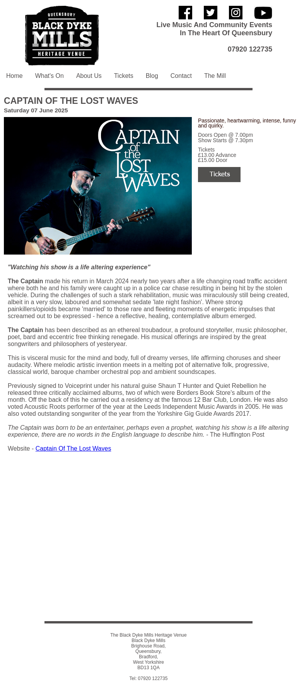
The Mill (215, 75)
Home (14, 75)
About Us (89, 75)
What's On (49, 75)
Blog (152, 75)
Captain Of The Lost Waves (73, 448)
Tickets (123, 75)
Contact (181, 75)
